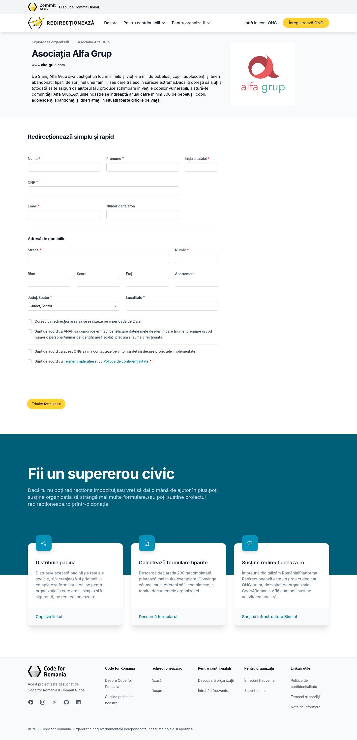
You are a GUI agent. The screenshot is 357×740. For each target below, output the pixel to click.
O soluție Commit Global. (79, 7)
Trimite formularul (46, 404)
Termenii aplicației (79, 361)
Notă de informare (306, 707)
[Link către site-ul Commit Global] (43, 7)
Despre (111, 22)
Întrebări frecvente (213, 690)
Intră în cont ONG (261, 22)
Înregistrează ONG (306, 22)
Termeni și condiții (306, 697)
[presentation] (65, 382)
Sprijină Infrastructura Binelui (269, 616)
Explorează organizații (50, 42)
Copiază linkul (49, 616)
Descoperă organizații (216, 680)
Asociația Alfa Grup (94, 42)
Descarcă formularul (158, 616)
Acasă (156, 680)
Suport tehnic (255, 690)
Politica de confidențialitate (126, 361)
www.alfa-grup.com (48, 65)
